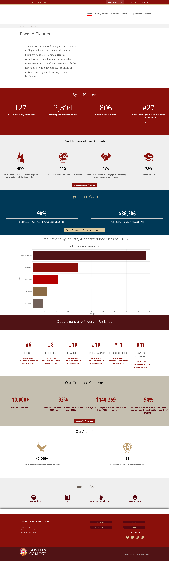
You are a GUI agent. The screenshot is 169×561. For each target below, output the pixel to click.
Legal (112, 551)
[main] (84, 272)
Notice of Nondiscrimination (140, 551)
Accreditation (101, 527)
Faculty (125, 14)
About (90, 14)
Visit (40, 2)
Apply (34, 2)
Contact (101, 522)
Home (23, 26)
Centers (148, 14)
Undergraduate (102, 14)
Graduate (115, 14)
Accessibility (102, 551)
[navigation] (118, 10)
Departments (136, 14)
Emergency (122, 551)
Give (45, 2)
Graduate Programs (84, 421)
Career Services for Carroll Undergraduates (84, 230)
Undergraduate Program (84, 185)
